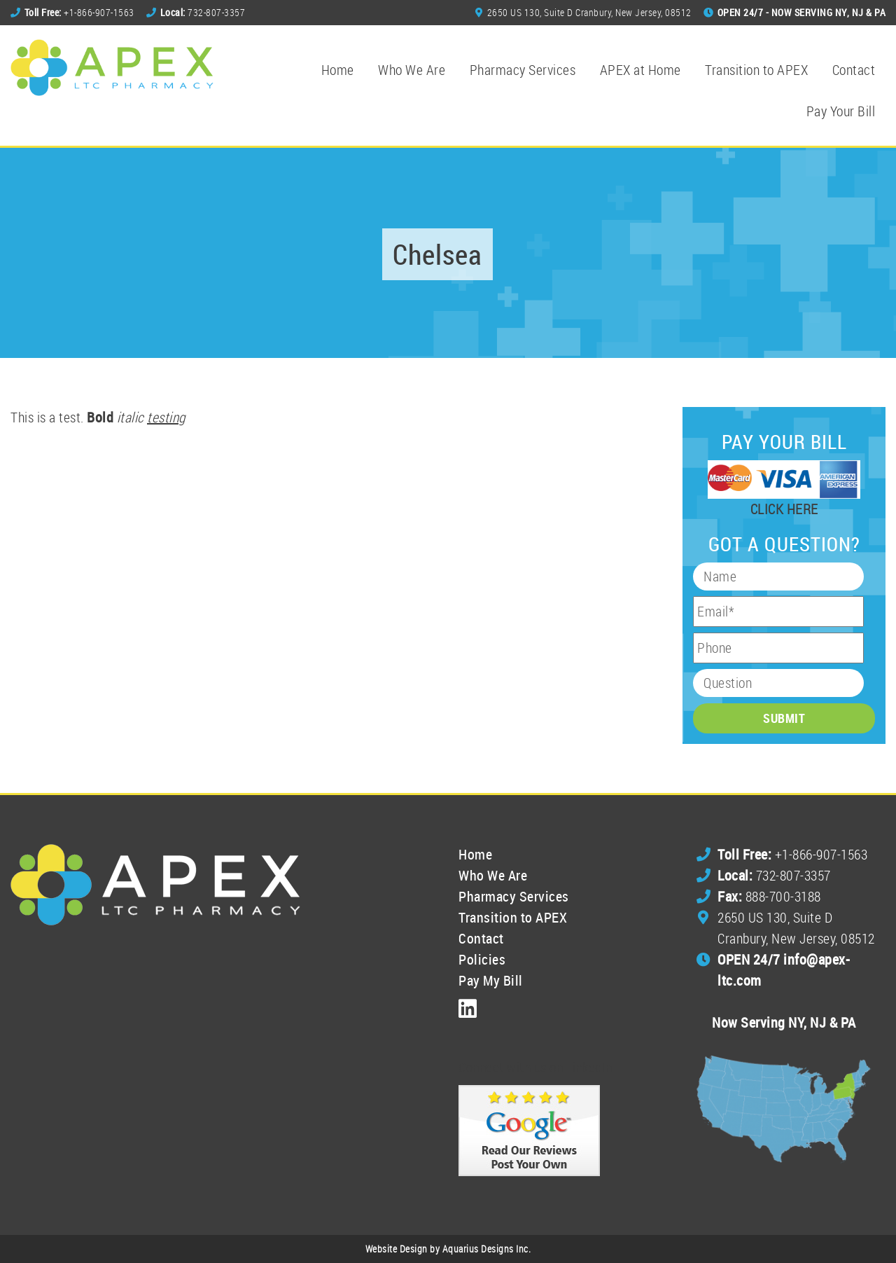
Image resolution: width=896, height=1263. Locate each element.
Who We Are (411, 69)
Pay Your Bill (841, 111)
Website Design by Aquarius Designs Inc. (448, 1248)
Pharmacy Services (523, 69)
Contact (854, 69)
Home (337, 69)
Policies (481, 959)
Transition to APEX (756, 69)
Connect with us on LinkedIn (535, 1067)
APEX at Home (640, 69)
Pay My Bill (490, 980)
